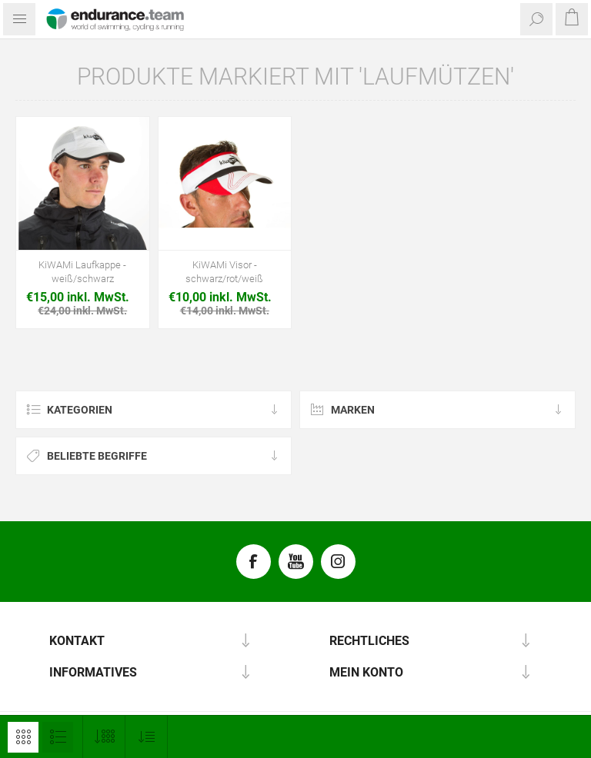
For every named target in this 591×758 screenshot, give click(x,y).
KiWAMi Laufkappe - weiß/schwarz (82, 271)
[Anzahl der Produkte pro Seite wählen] (104, 737)
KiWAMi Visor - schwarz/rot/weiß (224, 271)
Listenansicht (57, 737)
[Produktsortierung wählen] (146, 737)
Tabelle (23, 737)
